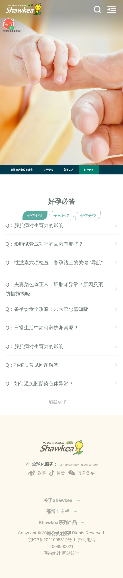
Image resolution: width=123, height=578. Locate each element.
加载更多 (57, 406)
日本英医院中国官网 (69, 484)
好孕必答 (89, 169)
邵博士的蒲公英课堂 (22, 169)
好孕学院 (48, 169)
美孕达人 (69, 169)
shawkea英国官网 (89, 484)
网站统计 (52, 567)
